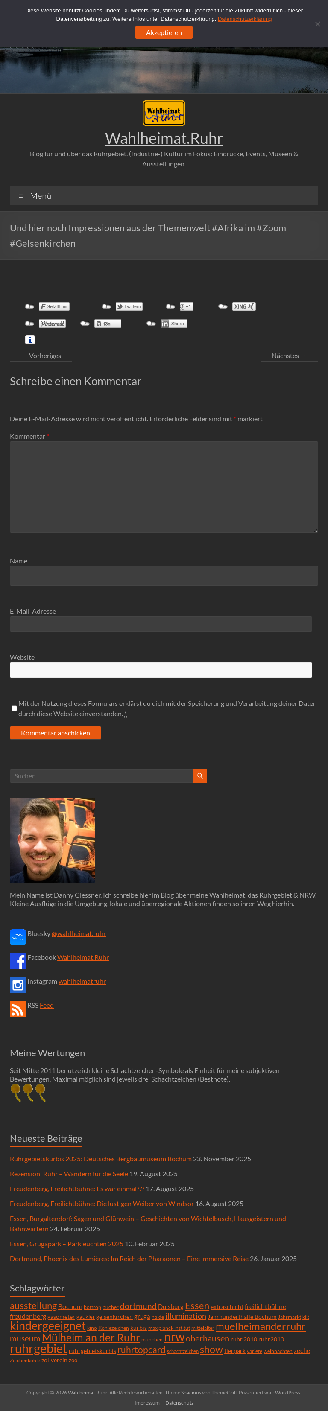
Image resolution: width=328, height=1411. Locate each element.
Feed (47, 1005)
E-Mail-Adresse (33, 611)
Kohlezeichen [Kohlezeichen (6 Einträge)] (113, 1328)
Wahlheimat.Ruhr (164, 137)
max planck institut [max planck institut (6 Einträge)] (169, 1328)
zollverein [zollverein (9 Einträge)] (54, 1360)
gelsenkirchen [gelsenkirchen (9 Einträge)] (114, 1316)
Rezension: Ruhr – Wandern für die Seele (69, 1173)
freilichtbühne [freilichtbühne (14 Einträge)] (265, 1306)
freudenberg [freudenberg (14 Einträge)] (28, 1316)
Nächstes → (289, 355)
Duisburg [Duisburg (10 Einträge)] (171, 1306)
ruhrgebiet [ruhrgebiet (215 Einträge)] (38, 1348)
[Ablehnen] (317, 24)
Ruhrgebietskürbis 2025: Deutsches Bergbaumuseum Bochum (101, 1158)
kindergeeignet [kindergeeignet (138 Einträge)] (48, 1325)
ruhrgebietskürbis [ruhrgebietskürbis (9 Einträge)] (92, 1350)
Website (22, 657)
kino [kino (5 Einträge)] (92, 1328)
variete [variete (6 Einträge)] (254, 1351)
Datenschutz (179, 1402)
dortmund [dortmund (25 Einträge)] (138, 1306)
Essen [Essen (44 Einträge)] (197, 1305)
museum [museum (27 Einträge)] (25, 1338)
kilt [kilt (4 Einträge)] (305, 1317)
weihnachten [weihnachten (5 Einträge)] (278, 1351)
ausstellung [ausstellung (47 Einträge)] (33, 1305)
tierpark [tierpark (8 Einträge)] (235, 1350)
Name (18, 561)
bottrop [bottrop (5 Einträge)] (92, 1307)
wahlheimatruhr (82, 981)
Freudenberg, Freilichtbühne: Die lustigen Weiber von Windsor (102, 1203)
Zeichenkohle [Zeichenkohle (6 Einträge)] (25, 1360)
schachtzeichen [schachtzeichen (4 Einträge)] (183, 1351)
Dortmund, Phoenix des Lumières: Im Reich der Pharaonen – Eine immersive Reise (129, 1258)
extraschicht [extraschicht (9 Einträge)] (227, 1306)
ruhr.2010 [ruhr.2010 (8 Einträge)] (244, 1339)
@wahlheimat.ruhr (79, 933)
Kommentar (29, 436)
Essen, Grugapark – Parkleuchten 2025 (66, 1243)
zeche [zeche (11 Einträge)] (302, 1350)
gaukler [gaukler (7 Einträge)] (85, 1316)
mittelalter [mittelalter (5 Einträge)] (202, 1328)
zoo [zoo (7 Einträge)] (73, 1360)
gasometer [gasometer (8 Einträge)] (61, 1316)
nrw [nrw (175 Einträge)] (174, 1336)
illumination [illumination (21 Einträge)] (185, 1316)
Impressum (147, 1402)
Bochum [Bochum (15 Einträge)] (70, 1306)
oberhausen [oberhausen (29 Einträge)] (207, 1338)
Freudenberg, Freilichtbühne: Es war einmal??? (77, 1188)
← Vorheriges (41, 355)
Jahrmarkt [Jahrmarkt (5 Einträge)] (289, 1317)
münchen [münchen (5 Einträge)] (152, 1339)
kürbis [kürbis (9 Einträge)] (138, 1327)
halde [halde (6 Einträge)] (158, 1317)
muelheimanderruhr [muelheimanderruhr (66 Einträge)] (261, 1326)
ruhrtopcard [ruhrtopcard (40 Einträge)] (141, 1349)
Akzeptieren (164, 32)
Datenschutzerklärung (245, 19)
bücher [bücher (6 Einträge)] (110, 1307)
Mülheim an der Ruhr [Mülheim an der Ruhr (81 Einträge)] (91, 1337)
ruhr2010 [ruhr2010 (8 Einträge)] (271, 1339)
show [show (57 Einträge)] (211, 1349)
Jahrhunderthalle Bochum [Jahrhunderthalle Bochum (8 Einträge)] (242, 1316)
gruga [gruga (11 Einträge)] (142, 1316)
